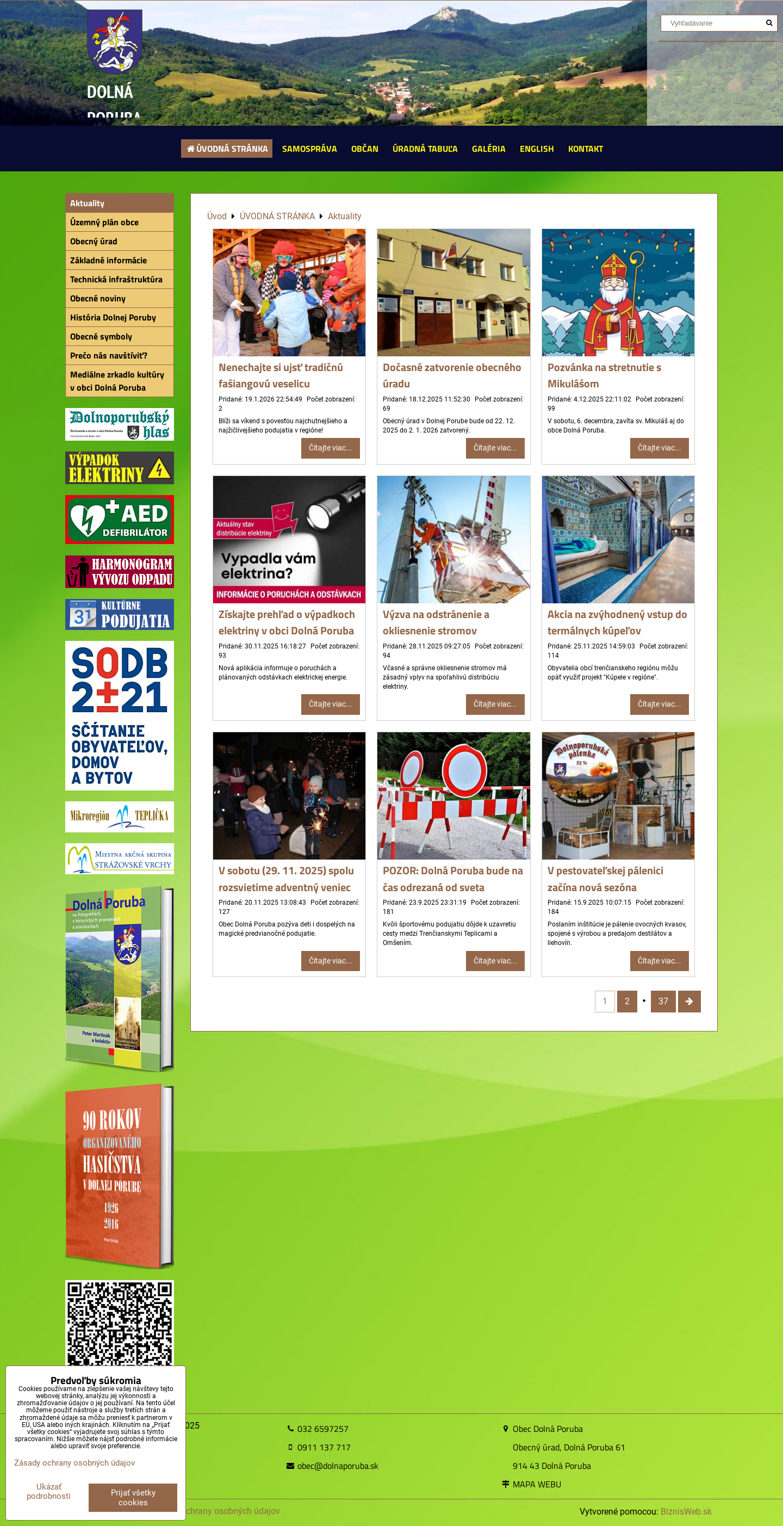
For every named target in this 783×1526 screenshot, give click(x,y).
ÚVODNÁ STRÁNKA (227, 148)
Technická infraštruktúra (116, 279)
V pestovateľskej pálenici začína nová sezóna (605, 878)
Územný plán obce (104, 221)
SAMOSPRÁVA (309, 148)
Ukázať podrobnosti (49, 1491)
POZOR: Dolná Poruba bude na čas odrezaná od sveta (453, 878)
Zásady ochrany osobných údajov (215, 1511)
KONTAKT (585, 148)
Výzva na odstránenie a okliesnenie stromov (436, 622)
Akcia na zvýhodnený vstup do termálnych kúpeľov (617, 622)
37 (663, 1001)
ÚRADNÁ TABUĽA (425, 148)
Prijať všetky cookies (133, 1498)
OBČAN (364, 148)
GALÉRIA (489, 148)
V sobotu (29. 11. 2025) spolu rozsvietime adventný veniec (286, 878)
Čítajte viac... (330, 448)
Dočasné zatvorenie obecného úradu (452, 375)
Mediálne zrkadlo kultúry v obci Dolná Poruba (117, 381)
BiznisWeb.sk (686, 1511)
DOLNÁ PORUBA (114, 104)
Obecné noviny (98, 298)
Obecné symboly (101, 336)
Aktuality (87, 202)
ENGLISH (537, 148)
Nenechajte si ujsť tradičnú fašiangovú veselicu (281, 375)
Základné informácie (108, 260)
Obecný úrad (93, 241)
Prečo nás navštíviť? (108, 355)
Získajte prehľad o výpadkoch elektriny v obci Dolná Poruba (287, 622)
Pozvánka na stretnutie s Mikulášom (604, 375)
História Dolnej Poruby (113, 317)
